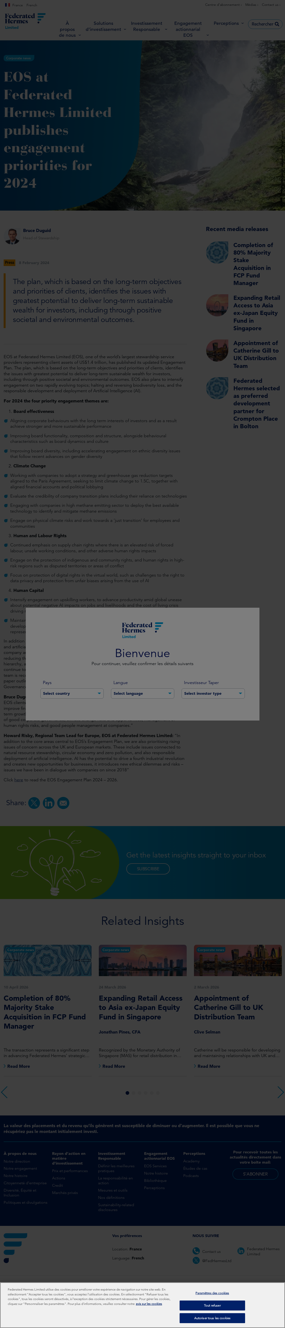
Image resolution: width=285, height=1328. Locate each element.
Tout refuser (212, 1306)
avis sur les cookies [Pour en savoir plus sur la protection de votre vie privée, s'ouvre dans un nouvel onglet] (149, 1304)
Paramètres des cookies (212, 1293)
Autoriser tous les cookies (212, 1318)
